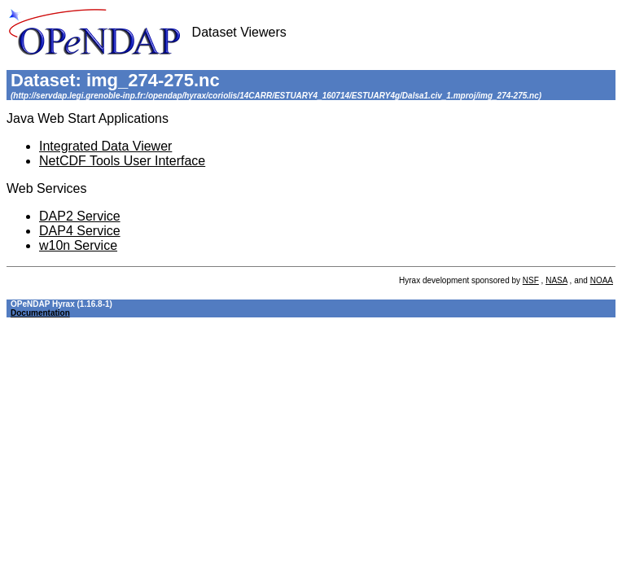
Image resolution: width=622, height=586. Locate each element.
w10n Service (78, 245)
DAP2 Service (79, 216)
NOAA (601, 280)
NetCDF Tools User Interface (122, 161)
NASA (556, 280)
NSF (531, 280)
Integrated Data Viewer (105, 146)
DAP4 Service (79, 231)
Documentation (40, 312)
